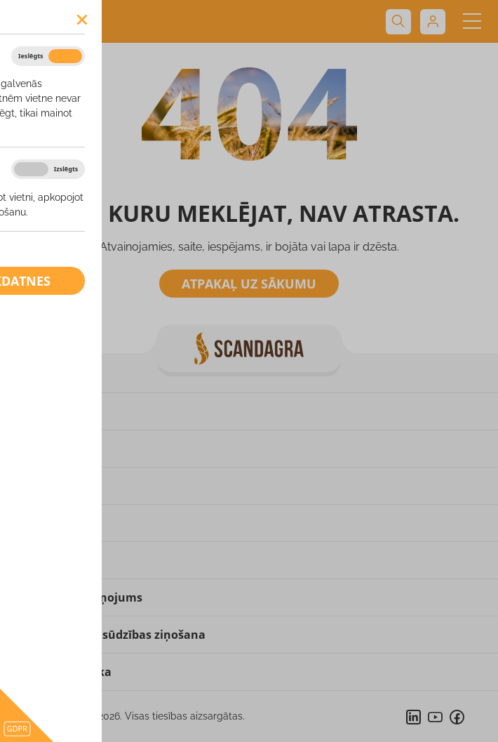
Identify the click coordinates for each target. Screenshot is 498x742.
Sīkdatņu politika (63, 672)
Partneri (37, 560)
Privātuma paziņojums (78, 597)
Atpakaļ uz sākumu (249, 283)
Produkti (38, 485)
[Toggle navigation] (471, 21)
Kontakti (39, 523)
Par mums (43, 448)
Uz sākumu (45, 411)
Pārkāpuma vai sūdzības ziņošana (110, 634)
